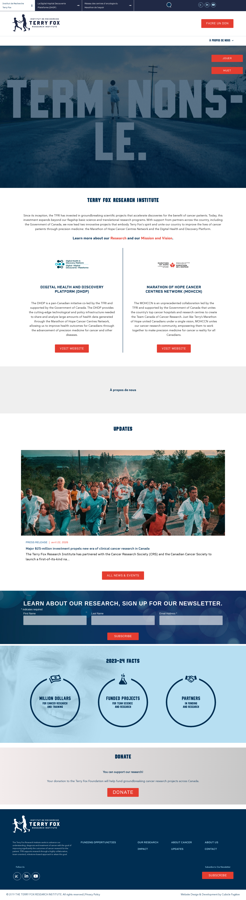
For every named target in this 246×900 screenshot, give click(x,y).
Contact (211, 848)
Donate (123, 792)
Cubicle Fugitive (231, 894)
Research (118, 238)
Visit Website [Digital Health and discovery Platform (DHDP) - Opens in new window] (72, 348)
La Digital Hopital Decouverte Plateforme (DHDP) (52, 5)
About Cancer (181, 842)
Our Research (148, 842)
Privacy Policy (92, 894)
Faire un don (217, 23)
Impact (143, 848)
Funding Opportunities (98, 842)
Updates (177, 848)
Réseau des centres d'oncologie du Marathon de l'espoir (101, 5)
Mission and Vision (156, 238)
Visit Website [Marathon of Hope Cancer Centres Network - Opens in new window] (174, 348)
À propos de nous (219, 40)
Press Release (36, 542)
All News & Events (123, 575)
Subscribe (218, 875)
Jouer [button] (227, 58)
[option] (123, 511)
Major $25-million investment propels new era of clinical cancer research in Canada (88, 548)
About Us (211, 842)
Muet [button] (227, 70)
